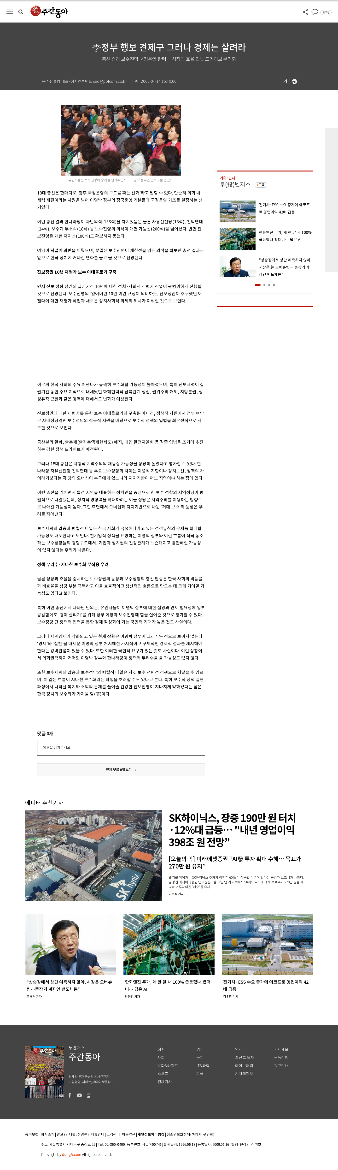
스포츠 (162, 1073)
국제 (200, 1057)
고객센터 (113, 1135)
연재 (238, 1049)
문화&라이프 (167, 1066)
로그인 (326, 12)
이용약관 (128, 1135)
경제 (200, 1049)
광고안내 (281, 1066)
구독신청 (281, 1057)
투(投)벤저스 (235, 184)
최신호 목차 (244, 1057)
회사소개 (47, 1135)
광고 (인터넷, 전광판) (73, 1135)
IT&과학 (203, 1066)
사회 (161, 1057)
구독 (262, 185)
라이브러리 (244, 1066)
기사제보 (281, 1049)
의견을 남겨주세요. (57, 747)
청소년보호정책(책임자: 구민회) (190, 1135)
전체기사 (164, 1082)
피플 (200, 1073)
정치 (161, 1049)
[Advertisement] (109, 342)
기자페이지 (244, 1073)
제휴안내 (97, 1135)
